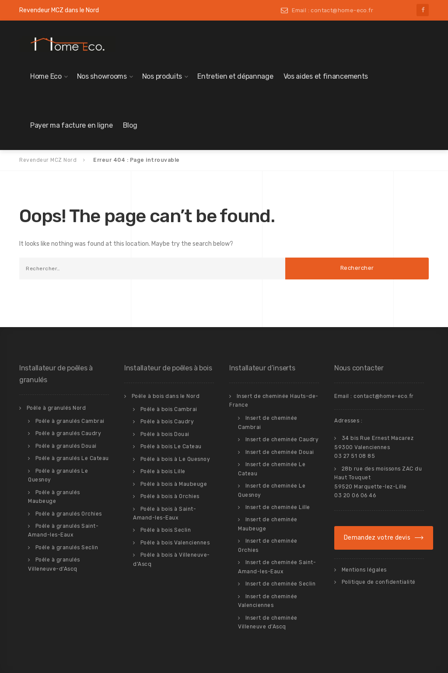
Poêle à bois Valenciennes (175, 543)
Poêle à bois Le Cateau (171, 446)
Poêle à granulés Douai (66, 446)
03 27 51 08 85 (354, 456)
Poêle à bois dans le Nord (166, 396)
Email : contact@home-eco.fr (332, 10)
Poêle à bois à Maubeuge (173, 484)
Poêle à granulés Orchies (68, 514)
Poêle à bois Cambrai (168, 409)
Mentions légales (364, 570)
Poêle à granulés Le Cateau (72, 458)
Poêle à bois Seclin (165, 530)
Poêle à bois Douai (164, 434)
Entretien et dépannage (235, 76)
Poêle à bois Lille (163, 471)
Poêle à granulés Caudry (68, 433)
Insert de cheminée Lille (277, 507)
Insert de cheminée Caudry (282, 439)
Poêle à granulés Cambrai (70, 421)
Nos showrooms (102, 76)
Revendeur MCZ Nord (48, 160)
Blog (130, 125)
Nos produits (162, 76)
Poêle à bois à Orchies (170, 496)
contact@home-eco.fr (384, 396)
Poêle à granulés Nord (56, 408)
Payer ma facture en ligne (71, 125)
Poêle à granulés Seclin (66, 547)
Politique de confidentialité (379, 582)
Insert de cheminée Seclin (280, 584)
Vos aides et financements (326, 76)
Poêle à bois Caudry (167, 421)
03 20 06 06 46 (355, 495)
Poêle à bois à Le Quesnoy (175, 459)
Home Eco (46, 76)
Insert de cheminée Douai (279, 452)
